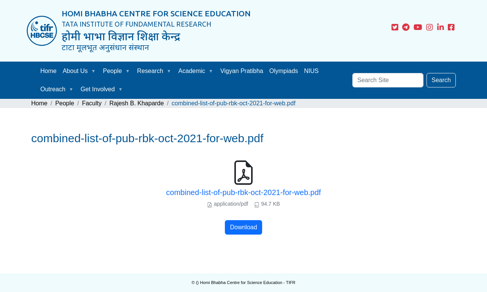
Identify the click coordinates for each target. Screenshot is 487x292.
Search (441, 80)
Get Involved (98, 89)
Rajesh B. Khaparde (136, 103)
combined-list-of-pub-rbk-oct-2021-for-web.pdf (243, 192)
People (112, 71)
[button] (95, 71)
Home (48, 71)
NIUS (311, 71)
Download (243, 227)
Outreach (52, 89)
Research (150, 71)
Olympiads (283, 71)
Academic (191, 71)
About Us (75, 71)
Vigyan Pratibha (241, 71)
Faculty (92, 103)
